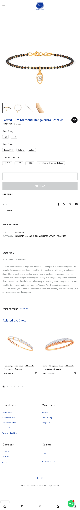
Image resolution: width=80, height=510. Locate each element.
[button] (5, 136)
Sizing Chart (46, 423)
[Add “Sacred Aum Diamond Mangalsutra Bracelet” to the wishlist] (74, 120)
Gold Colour (8, 144)
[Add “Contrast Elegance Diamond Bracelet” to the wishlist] (74, 374)
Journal (4, 462)
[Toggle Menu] (3, 5)
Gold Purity (7, 131)
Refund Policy (6, 428)
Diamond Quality (10, 157)
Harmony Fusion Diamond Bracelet (19, 366)
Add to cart (40, 186)
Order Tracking (47, 418)
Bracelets (19, 236)
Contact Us (6, 457)
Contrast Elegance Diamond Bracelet (58, 366)
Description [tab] (8, 253)
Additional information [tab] (14, 259)
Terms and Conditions (9, 433)
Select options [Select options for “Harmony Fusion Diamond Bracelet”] (10, 373)
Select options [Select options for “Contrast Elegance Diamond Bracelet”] (49, 373)
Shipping (45, 412)
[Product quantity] (40, 176)
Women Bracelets (57, 236)
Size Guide (7, 194)
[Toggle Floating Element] (71, 503)
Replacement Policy (9, 423)
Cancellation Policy (8, 418)
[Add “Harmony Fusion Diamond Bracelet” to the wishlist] (36, 374)
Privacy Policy (6, 412)
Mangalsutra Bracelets (36, 236)
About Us (5, 452)
